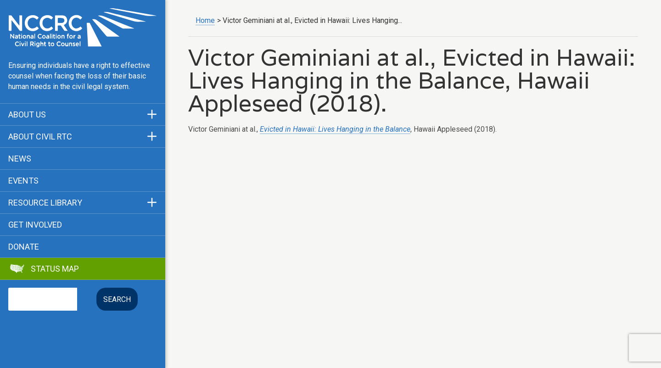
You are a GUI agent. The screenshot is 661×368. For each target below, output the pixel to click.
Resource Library (45, 202)
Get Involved (35, 224)
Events (23, 180)
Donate (23, 246)
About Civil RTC (40, 136)
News (19, 158)
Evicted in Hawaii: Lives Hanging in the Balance (335, 129)
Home (205, 20)
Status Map (55, 268)
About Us (27, 114)
